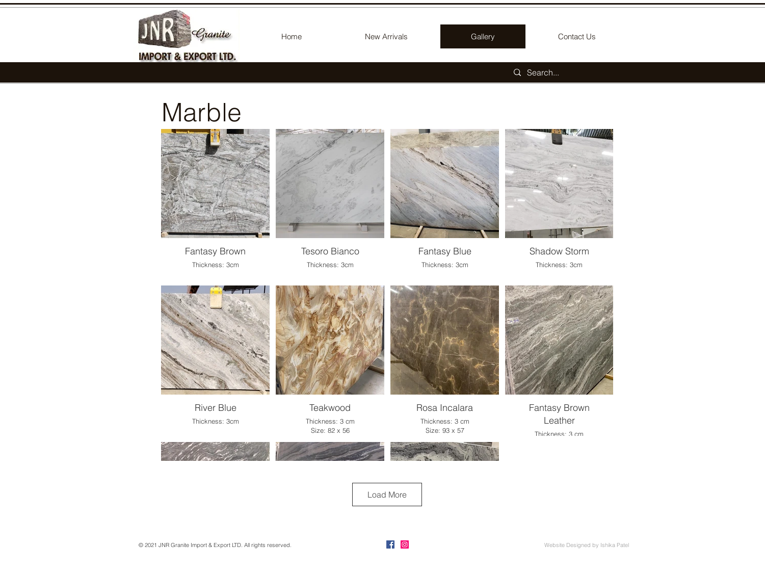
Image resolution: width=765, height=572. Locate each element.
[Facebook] (390, 544)
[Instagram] (405, 544)
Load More (387, 494)
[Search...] (569, 72)
